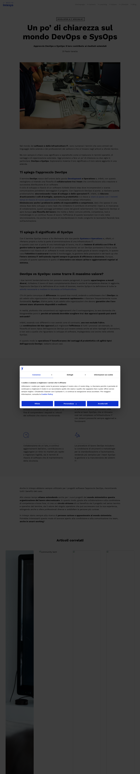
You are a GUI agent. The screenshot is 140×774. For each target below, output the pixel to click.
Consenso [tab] (36, 375)
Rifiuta (37, 404)
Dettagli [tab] (70, 375)
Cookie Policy (47, 394)
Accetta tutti (103, 404)
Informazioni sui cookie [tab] (103, 375)
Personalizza (70, 404)
